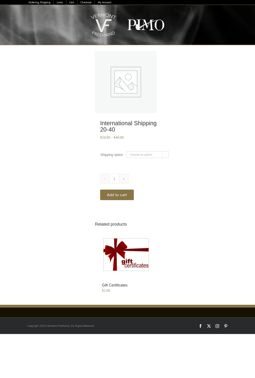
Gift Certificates (115, 285)
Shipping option (111, 155)
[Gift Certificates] (126, 254)
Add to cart (117, 194)
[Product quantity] (114, 178)
